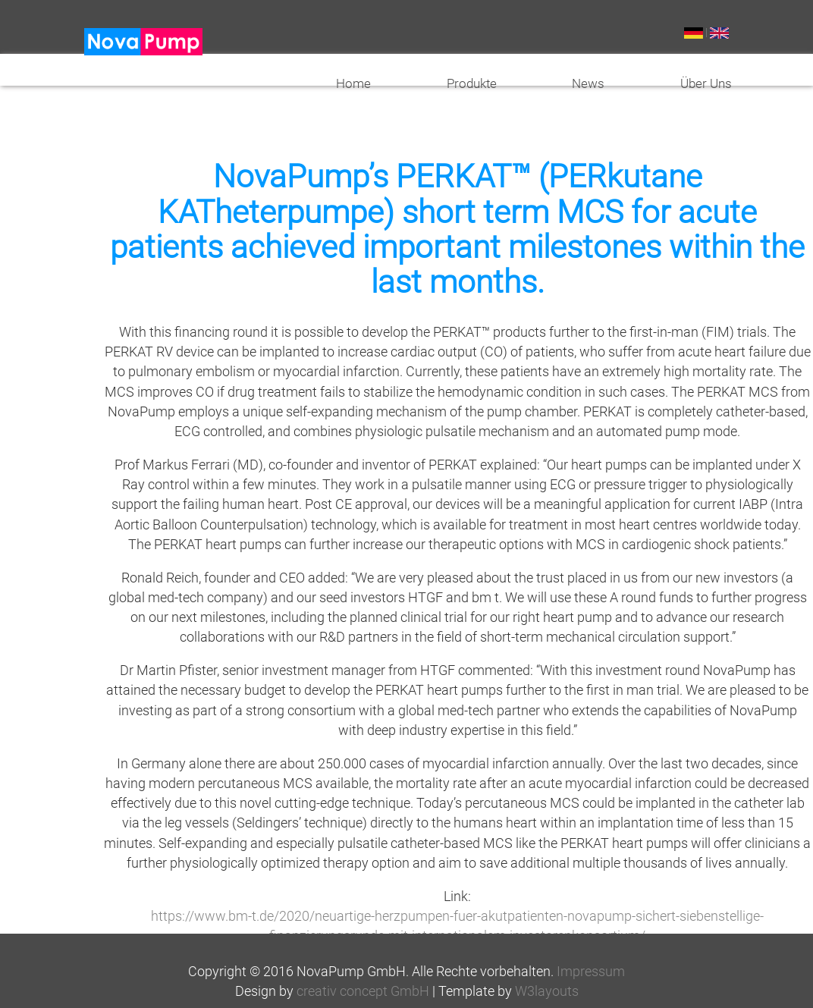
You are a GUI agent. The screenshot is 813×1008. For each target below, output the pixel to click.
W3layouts (547, 991)
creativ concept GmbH (363, 991)
